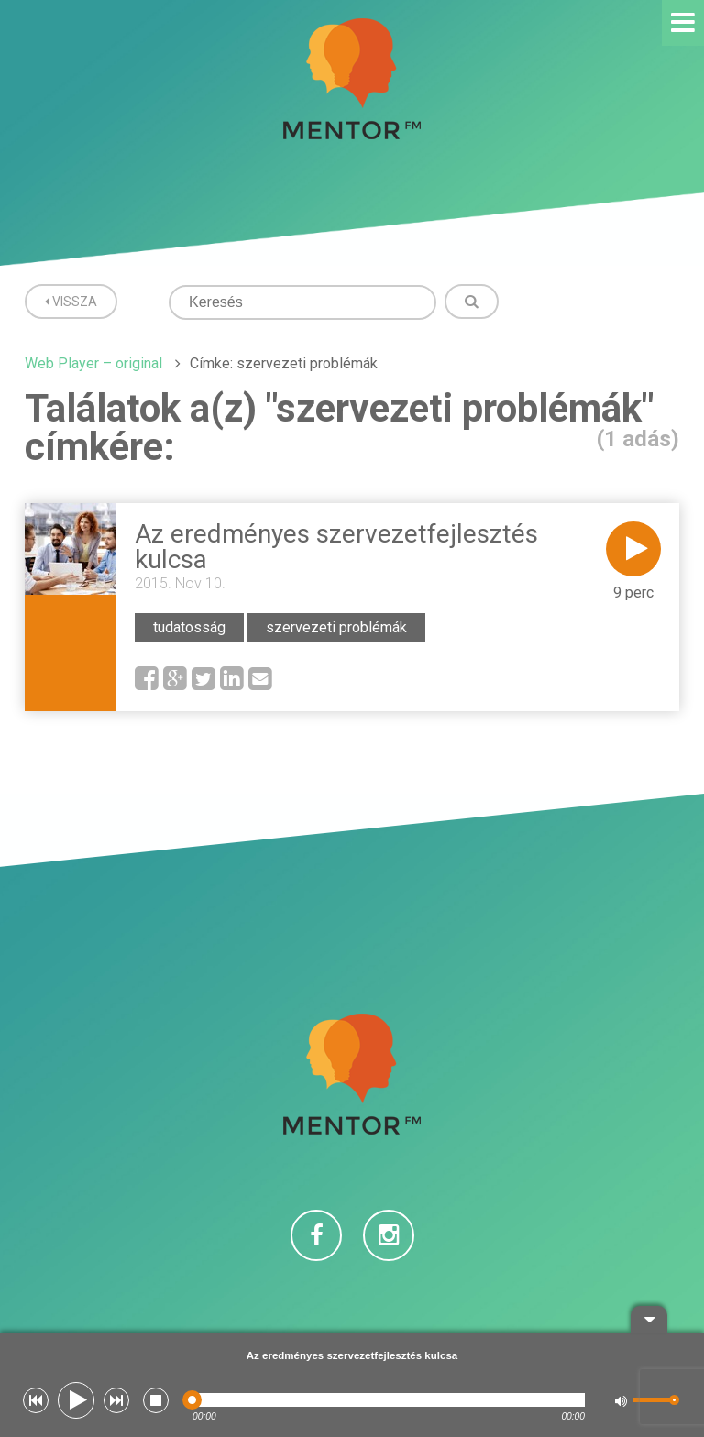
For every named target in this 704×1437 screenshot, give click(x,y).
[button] (36, 1400)
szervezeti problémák (336, 627)
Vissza (71, 301)
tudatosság (189, 627)
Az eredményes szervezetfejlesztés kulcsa (336, 547)
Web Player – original (93, 363)
